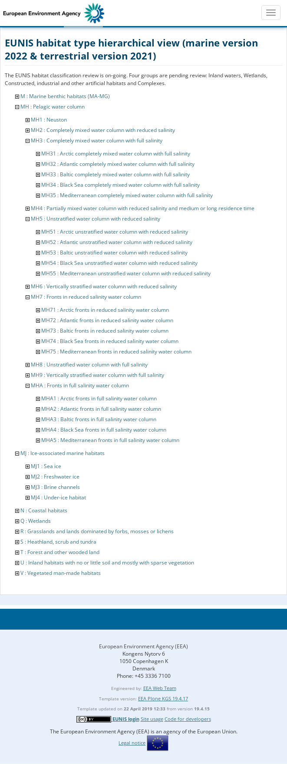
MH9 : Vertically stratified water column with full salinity (97, 375)
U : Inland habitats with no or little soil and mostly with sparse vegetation (107, 562)
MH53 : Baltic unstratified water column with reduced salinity (114, 252)
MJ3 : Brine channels (55, 487)
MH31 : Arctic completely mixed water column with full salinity (115, 153)
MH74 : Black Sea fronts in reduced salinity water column (109, 341)
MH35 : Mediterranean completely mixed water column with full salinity (127, 195)
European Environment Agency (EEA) (143, 646)
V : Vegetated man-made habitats (60, 573)
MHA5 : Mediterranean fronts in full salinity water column (110, 440)
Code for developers (188, 719)
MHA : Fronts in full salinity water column (80, 385)
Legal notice (132, 742)
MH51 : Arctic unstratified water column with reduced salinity (114, 231)
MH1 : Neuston (49, 119)
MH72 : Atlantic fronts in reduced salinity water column (107, 320)
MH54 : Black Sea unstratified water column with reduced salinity (119, 263)
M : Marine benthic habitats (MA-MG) (65, 96)
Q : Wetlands (35, 521)
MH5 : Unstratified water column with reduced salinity (95, 218)
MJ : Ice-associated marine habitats (62, 453)
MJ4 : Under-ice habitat (58, 497)
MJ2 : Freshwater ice (55, 476)
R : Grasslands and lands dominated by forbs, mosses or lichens (97, 531)
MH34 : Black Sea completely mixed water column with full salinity (120, 184)
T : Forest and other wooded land (59, 552)
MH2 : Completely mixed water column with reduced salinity (103, 130)
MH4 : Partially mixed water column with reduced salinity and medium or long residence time (142, 208)
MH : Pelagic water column (52, 106)
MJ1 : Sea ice (46, 466)
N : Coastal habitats (43, 510)
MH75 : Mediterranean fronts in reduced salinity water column (116, 351)
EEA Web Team (159, 688)
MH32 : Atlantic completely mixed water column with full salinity (118, 164)
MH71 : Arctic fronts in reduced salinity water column (105, 310)
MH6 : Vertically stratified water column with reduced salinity (104, 286)
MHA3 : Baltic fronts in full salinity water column (98, 419)
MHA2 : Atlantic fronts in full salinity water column (101, 409)
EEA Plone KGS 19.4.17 (163, 698)
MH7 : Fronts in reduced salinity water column (86, 296)
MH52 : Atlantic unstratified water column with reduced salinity (116, 242)
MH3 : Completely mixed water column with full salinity (96, 140)
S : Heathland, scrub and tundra (58, 541)
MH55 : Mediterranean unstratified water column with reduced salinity (126, 273)
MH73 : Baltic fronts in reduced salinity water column (104, 330)
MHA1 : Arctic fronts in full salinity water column (99, 398)
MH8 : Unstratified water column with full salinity (89, 364)
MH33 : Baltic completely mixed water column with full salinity (115, 174)
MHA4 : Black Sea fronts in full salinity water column (103, 429)
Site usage (152, 719)
